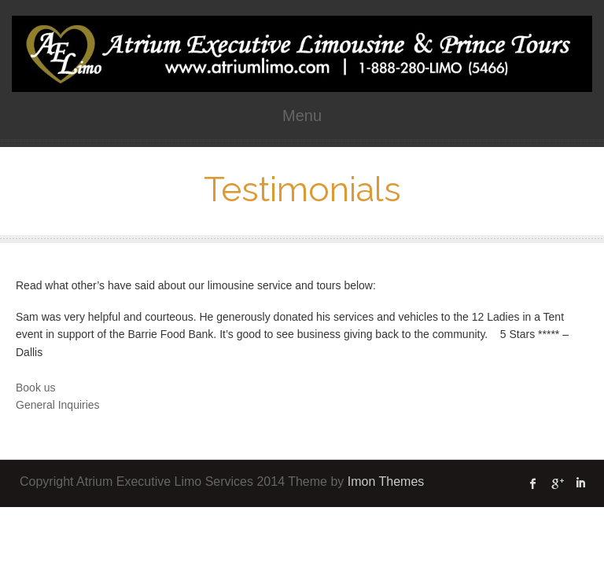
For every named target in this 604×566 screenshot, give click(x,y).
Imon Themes (386, 481)
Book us (36, 387)
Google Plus (557, 483)
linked (580, 483)
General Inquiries (58, 405)
